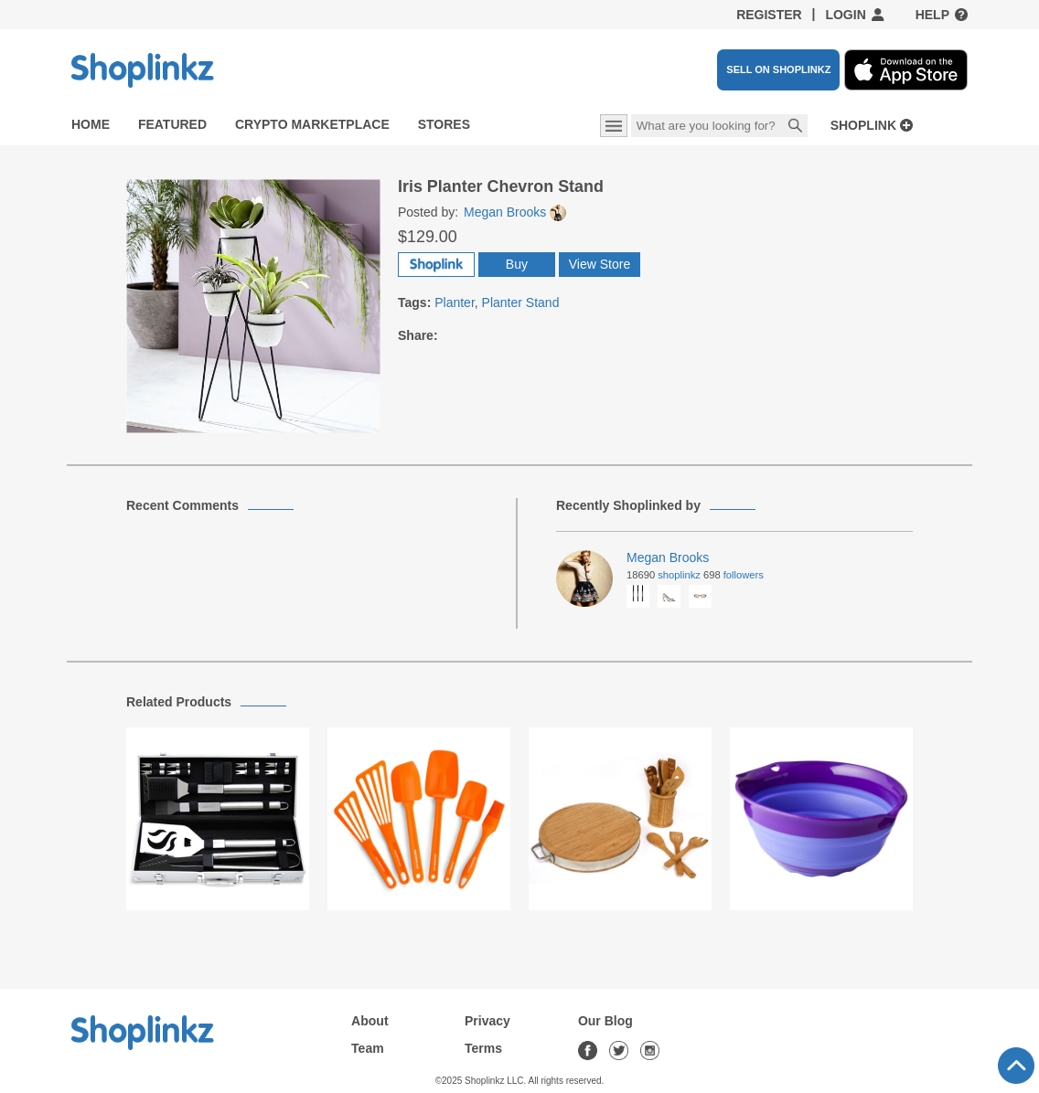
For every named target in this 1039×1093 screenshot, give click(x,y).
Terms (483, 1048)
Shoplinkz (679, 574)
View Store (599, 264)
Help (932, 14)
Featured (172, 124)
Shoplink (863, 126)
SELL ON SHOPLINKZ (778, 69)
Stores (444, 124)
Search (795, 127)
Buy (517, 264)
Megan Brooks (515, 212)
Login (845, 14)
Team (367, 1048)
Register (769, 14)
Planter (454, 302)
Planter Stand (521, 302)
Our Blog (605, 1020)
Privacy (487, 1020)
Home (90, 124)
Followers (743, 574)
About (369, 1020)
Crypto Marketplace (312, 124)
